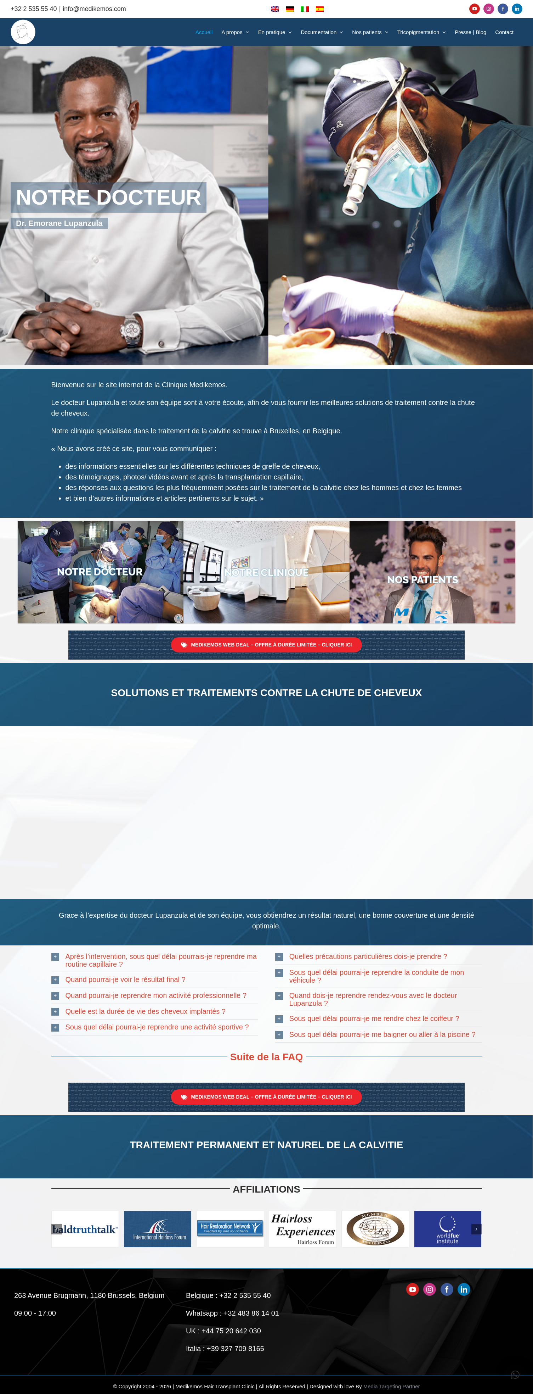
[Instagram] (429, 1289)
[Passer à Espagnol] (319, 9)
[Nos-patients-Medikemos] (432, 525)
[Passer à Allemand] (290, 9)
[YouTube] (412, 1289)
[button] (154, 960)
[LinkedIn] (464, 1289)
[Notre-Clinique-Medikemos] (266, 525)
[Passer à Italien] (304, 9)
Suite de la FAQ (266, 1056)
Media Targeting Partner (391, 1386)
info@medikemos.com (94, 8)
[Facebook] (447, 1289)
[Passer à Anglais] (275, 9)
